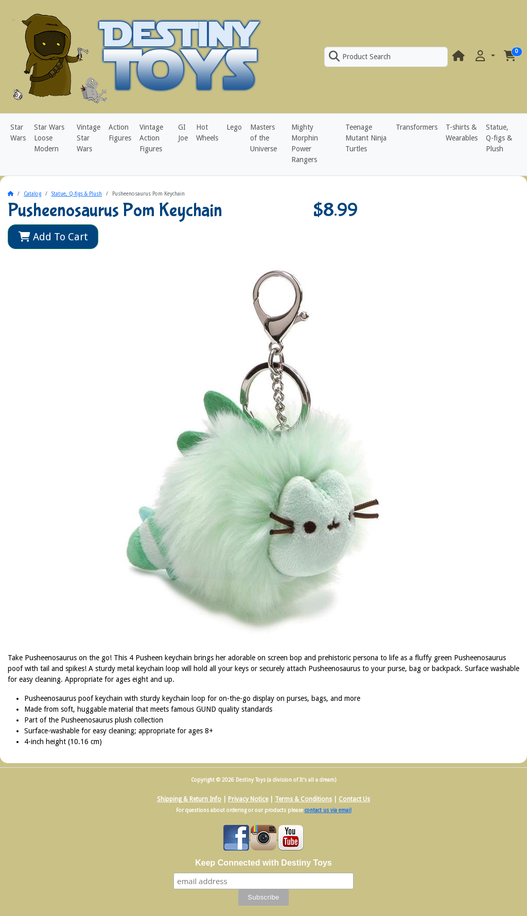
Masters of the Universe (263, 138)
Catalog (32, 194)
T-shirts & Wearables (462, 132)
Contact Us (354, 799)
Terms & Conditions (303, 799)
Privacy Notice (248, 799)
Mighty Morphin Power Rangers (304, 143)
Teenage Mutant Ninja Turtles (366, 138)
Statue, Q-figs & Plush (499, 138)
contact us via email (328, 810)
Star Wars (18, 132)
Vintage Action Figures (151, 138)
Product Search (360, 56)
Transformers (416, 127)
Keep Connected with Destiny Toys (263, 862)
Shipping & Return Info (189, 799)
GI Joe (183, 132)
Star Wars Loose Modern (49, 138)
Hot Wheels (207, 132)
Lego (234, 127)
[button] (484, 56)
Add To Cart (53, 237)
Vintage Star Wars (88, 138)
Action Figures (120, 132)
